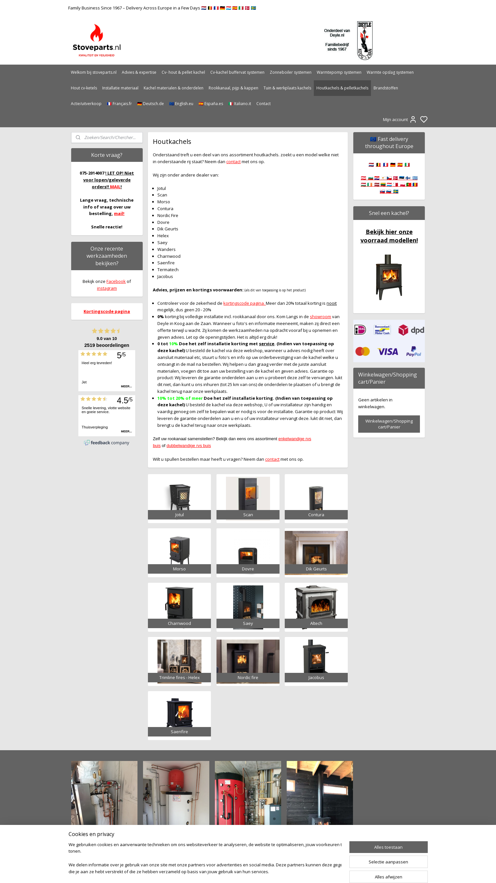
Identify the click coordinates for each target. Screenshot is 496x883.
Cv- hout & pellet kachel (183, 72)
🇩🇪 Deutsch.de (150, 103)
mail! (119, 213)
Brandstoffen (386, 88)
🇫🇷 (385, 164)
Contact (263, 103)
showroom (320, 316)
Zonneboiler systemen (291, 72)
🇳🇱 (371, 164)
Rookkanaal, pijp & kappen (233, 88)
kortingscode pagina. (245, 303)
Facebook (116, 281)
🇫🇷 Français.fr (119, 103)
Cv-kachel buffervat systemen (237, 72)
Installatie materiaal (120, 88)
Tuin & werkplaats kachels (287, 88)
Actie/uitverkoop (86, 103)
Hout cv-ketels (84, 88)
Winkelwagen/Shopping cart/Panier (389, 424)
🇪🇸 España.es (211, 103)
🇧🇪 (378, 164)
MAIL (115, 187)
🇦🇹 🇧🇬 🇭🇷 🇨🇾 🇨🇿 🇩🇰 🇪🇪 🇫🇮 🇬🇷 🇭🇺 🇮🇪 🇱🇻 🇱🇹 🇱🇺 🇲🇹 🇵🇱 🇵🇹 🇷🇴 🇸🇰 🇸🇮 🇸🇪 (389, 184)
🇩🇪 (392, 164)
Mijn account (400, 119)
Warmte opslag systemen (390, 72)
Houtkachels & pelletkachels (342, 88)
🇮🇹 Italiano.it (239, 103)
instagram (107, 288)
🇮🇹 (407, 164)
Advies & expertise (139, 72)
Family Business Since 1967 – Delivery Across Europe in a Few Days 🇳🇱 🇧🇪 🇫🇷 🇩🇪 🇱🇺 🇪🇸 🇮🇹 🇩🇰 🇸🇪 (162, 8)
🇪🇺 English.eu (181, 103)
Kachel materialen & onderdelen (173, 88)
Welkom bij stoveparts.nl (94, 72)
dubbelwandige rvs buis (189, 445)
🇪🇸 (400, 164)
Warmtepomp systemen (339, 72)
